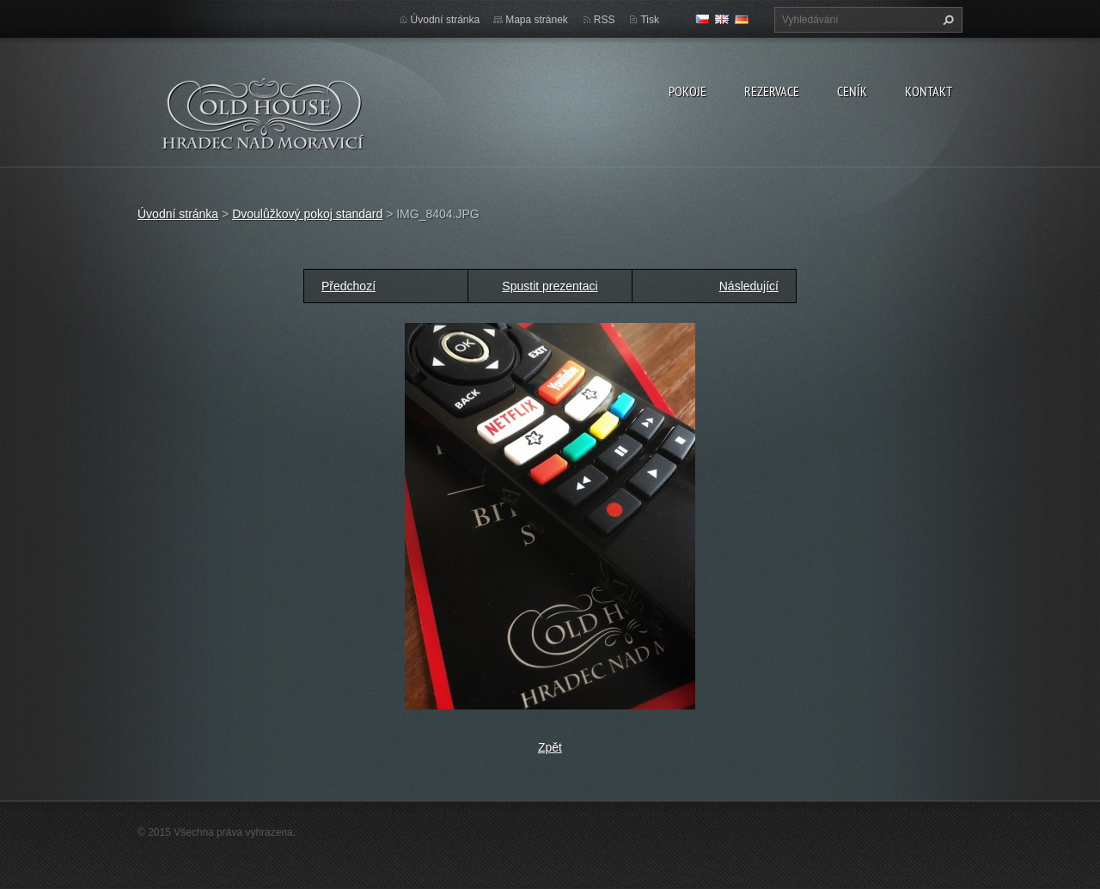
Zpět (550, 747)
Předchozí (348, 286)
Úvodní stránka (445, 20)
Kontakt (928, 91)
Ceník (852, 91)
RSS (604, 20)
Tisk (649, 20)
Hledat (946, 20)
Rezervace (771, 91)
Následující (749, 286)
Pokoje (687, 91)
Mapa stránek (536, 20)
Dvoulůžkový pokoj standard (307, 214)
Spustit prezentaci (549, 286)
